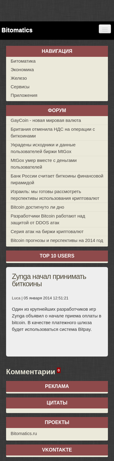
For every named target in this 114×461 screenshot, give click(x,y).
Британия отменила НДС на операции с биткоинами (53, 132)
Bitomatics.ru (24, 433)
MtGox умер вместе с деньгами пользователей (44, 164)
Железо (19, 78)
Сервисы (20, 86)
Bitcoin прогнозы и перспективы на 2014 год (57, 240)
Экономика (22, 69)
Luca (16, 298)
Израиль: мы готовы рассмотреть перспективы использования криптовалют (55, 195)
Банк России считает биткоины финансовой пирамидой (57, 179)
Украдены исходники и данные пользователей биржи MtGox (43, 148)
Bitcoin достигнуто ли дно (37, 207)
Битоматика (23, 61)
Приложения (24, 95)
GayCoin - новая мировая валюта (46, 120)
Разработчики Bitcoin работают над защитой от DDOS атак (48, 219)
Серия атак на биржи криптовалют (47, 231)
